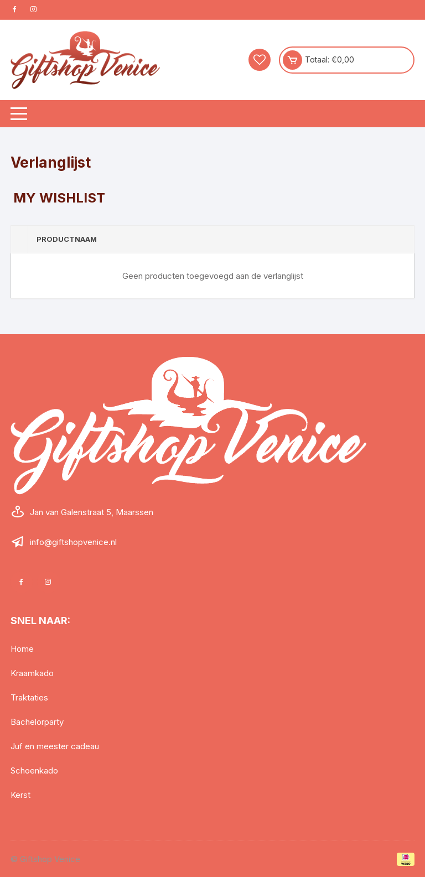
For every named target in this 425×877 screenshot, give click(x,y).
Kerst (20, 795)
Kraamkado (32, 673)
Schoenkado (34, 770)
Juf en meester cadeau (55, 746)
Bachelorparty (37, 722)
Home (22, 649)
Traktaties (29, 697)
